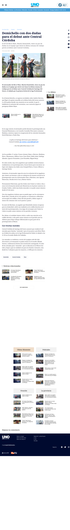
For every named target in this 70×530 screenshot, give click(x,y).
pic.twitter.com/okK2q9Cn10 (29, 142)
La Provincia (17, 9)
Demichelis (19, 29)
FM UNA (35, 440)
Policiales (24, 9)
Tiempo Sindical (54, 9)
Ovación (30, 9)
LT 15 (64, 9)
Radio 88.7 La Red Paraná (39, 436)
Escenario (46, 9)
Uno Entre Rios (5, 29)
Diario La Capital (20, 436)
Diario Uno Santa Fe (21, 439)
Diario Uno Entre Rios (21, 437)
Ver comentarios (24, 287)
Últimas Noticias (8, 9)
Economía (40, 9)
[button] (3, 5)
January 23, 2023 (30, 145)
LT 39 (60, 9)
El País (35, 9)
